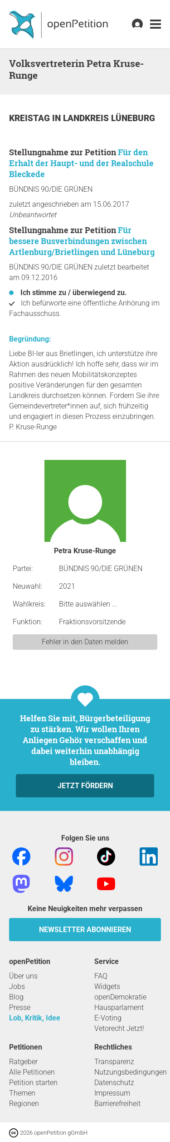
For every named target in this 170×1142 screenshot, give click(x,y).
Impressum (112, 1093)
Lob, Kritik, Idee (34, 1018)
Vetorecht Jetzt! (119, 1028)
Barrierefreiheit (117, 1103)
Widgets (107, 986)
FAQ (100, 976)
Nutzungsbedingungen (130, 1072)
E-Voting (107, 1018)
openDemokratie (120, 997)
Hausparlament (119, 1007)
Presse (19, 1007)
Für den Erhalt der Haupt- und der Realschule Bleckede (81, 163)
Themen (22, 1093)
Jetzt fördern (85, 785)
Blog (16, 997)
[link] (155, 24)
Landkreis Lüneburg (109, 118)
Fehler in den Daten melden (85, 641)
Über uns (23, 976)
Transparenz (114, 1061)
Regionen (24, 1103)
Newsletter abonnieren (85, 929)
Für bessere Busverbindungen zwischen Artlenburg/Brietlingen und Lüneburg (82, 240)
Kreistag (30, 118)
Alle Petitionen (32, 1072)
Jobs (17, 986)
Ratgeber (23, 1061)
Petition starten (33, 1082)
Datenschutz (114, 1082)
